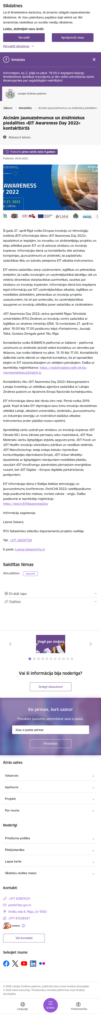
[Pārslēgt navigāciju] (50, 1005)
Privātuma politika (17, 838)
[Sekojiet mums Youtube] (24, 963)
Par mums (12, 810)
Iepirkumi (11, 787)
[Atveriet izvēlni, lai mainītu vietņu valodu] (22, 1007)
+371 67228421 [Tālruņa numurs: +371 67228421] (19, 918)
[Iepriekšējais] (10, 644)
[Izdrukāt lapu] (50, 594)
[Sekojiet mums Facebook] (6, 963)
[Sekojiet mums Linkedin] (33, 963)
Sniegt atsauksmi (50, 687)
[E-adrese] (11, 925)
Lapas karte (13, 861)
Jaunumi (30, 573)
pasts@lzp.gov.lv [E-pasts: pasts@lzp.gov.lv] (19, 905)
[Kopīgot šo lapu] (50, 602)
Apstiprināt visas (72, 37)
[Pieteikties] (50, 743)
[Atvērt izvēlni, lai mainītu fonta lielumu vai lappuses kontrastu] (78, 1007)
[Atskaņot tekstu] (20, 137)
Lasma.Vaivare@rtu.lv (30, 549)
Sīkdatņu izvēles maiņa (20, 873)
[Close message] (94, 59)
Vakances (11, 775)
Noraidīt (24, 37)
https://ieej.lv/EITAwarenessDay (25, 504)
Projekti (10, 799)
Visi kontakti (24, 938)
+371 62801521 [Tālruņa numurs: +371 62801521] (19, 899)
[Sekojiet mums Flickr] (42, 963)
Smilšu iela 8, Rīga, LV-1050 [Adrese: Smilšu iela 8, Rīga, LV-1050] (27, 912)
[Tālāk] (91, 644)
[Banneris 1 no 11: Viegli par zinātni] (50, 644)
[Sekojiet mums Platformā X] (15, 963)
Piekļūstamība (14, 850)
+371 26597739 (21, 540)
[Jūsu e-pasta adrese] (50, 729)
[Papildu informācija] (23, 925)
